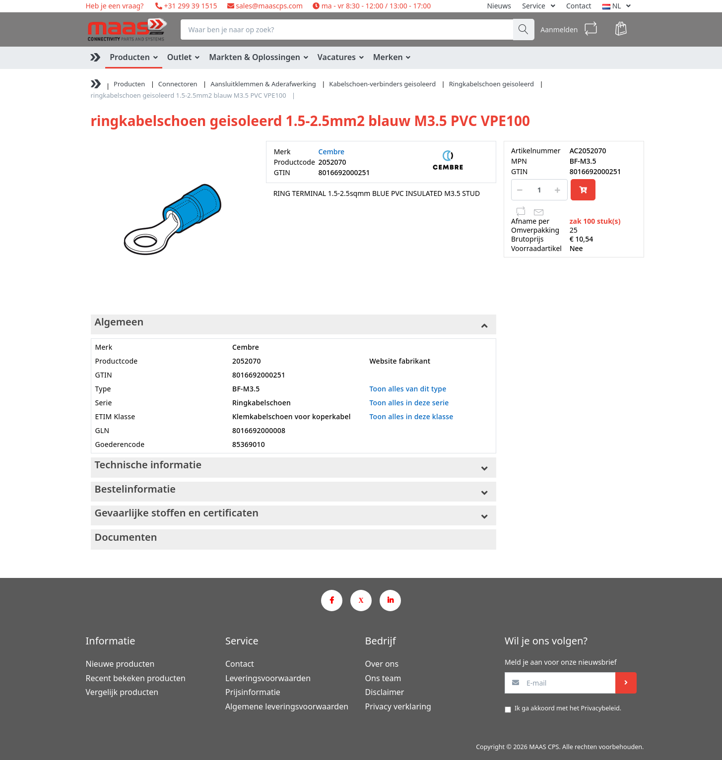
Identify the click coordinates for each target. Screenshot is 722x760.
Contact (578, 5)
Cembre (332, 151)
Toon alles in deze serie (409, 402)
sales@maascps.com (269, 5)
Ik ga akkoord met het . (568, 708)
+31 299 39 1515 (189, 5)
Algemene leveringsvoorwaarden (286, 706)
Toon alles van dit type (407, 388)
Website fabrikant (399, 361)
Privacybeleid (600, 708)
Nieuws (499, 5)
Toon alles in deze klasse (411, 416)
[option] (171, 221)
